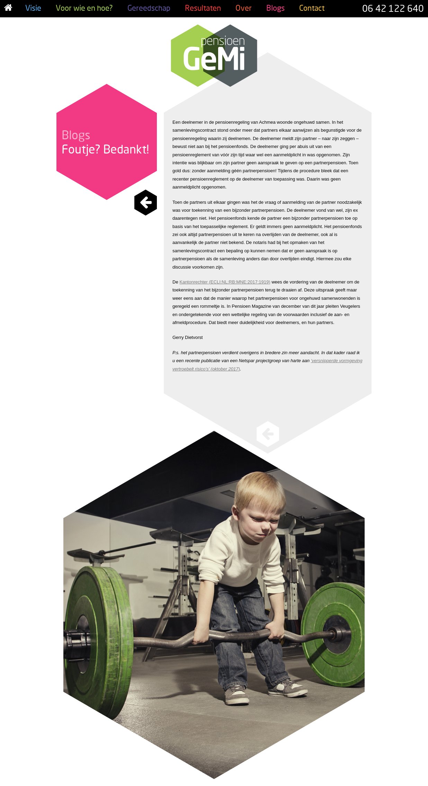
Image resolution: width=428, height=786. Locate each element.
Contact (311, 7)
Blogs (275, 7)
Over (243, 7)
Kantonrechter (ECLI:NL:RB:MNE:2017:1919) (224, 282)
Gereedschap (148, 7)
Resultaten (203, 7)
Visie (33, 7)
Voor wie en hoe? (84, 7)
